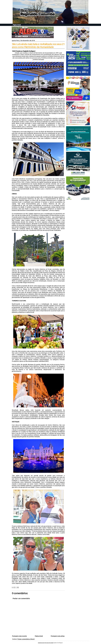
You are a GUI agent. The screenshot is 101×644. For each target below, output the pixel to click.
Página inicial (17, 25)
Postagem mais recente (19, 636)
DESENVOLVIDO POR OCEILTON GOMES (45, 642)
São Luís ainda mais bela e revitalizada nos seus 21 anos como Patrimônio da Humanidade (38, 45)
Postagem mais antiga (57, 636)
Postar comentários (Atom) (26, 639)
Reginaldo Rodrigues (29, 51)
